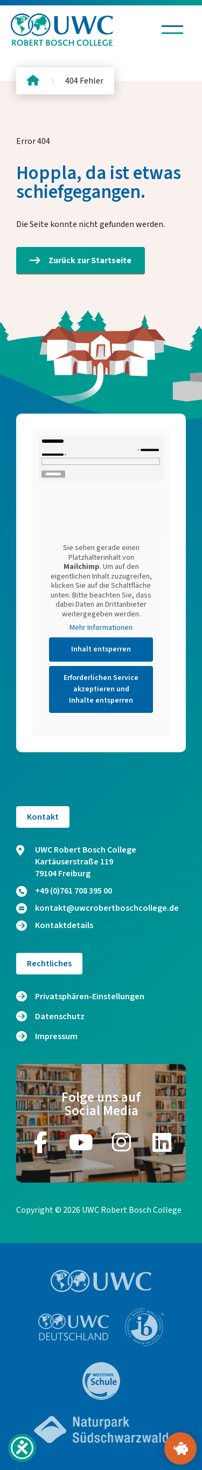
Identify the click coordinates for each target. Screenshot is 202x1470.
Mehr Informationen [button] (101, 628)
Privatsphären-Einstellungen (89, 996)
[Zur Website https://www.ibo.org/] (144, 1327)
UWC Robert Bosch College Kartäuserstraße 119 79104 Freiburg (76, 862)
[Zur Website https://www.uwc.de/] (73, 1327)
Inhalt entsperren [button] (101, 649)
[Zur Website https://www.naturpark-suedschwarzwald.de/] (101, 1429)
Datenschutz (60, 1016)
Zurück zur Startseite (80, 260)
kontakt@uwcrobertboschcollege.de (97, 908)
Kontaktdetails (54, 925)
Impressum (56, 1036)
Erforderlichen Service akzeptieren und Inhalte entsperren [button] (101, 689)
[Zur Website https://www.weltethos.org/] (101, 1381)
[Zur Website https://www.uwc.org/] (101, 1281)
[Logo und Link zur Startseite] (62, 29)
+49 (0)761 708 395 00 (64, 891)
